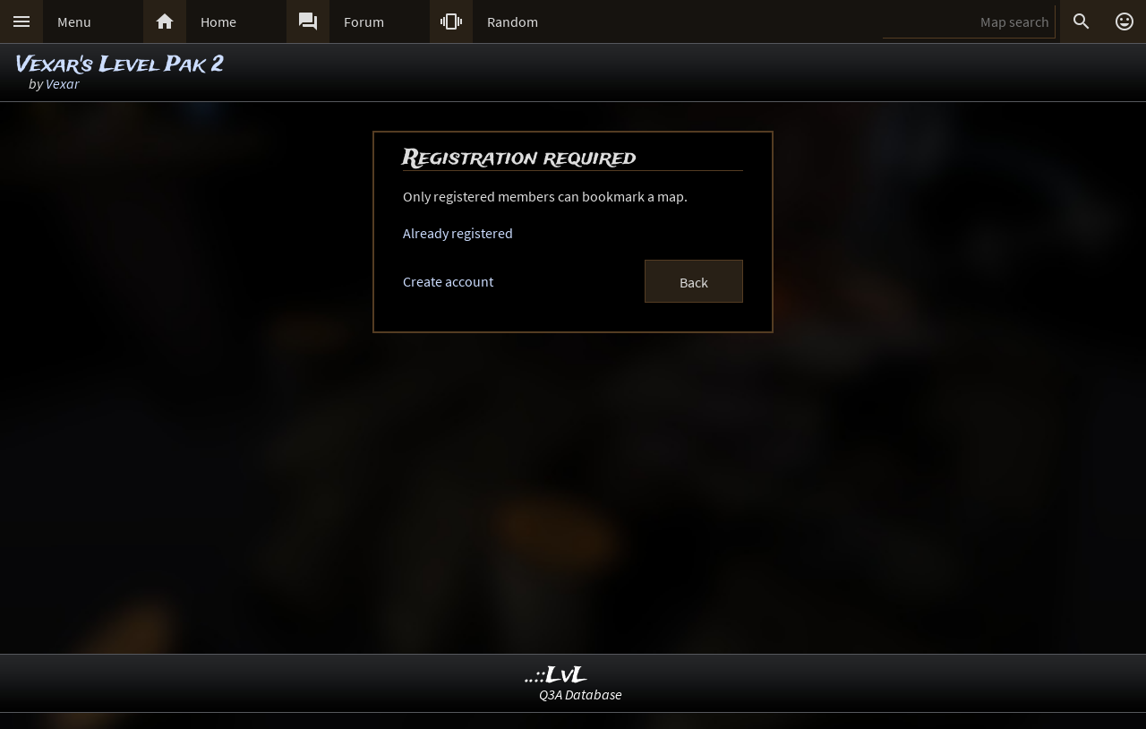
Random (512, 21)
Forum (364, 21)
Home (218, 21)
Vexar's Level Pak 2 (120, 65)
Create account (448, 281)
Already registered (458, 233)
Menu (74, 21)
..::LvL (556, 675)
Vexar (62, 83)
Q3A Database (580, 694)
